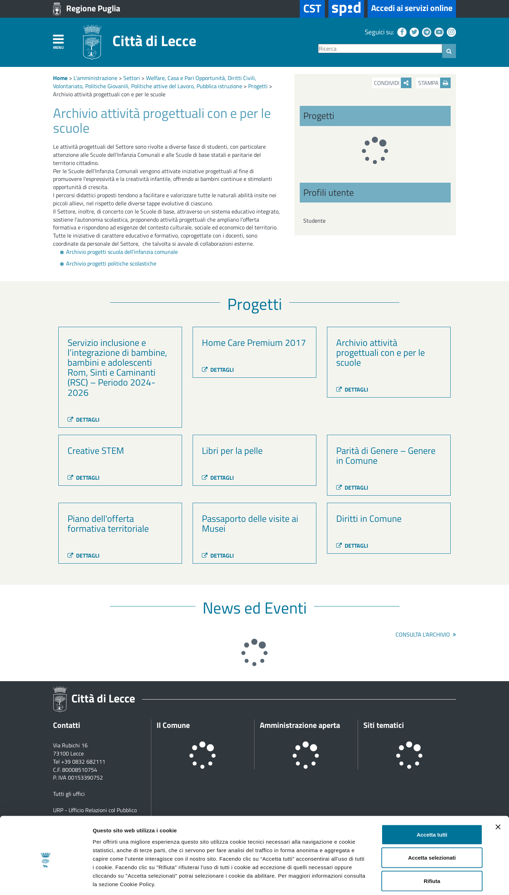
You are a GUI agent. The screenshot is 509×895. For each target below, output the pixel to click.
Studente (314, 220)
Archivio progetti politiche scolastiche (111, 263)
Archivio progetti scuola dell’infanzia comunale (122, 251)
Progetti (258, 86)
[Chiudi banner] (498, 794)
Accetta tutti (432, 802)
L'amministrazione (95, 78)
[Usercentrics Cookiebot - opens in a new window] (46, 881)
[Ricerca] (380, 48)
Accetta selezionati (432, 825)
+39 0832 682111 (83, 761)
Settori (131, 78)
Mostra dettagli (372, 881)
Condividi (392, 83)
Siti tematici (383, 725)
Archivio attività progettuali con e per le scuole (109, 94)
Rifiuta (432, 848)
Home (60, 78)
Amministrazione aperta (300, 725)
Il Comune (173, 725)
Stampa (434, 83)
